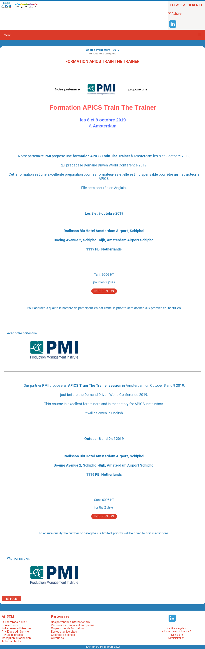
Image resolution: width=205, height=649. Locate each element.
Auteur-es (57, 638)
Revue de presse (12, 634)
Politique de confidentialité (176, 631)
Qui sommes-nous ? (14, 622)
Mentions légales (176, 628)
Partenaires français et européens (72, 625)
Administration (176, 638)
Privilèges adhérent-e (15, 631)
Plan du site (176, 634)
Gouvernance (10, 625)
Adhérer (175, 13)
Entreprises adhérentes (16, 628)
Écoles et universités (64, 631)
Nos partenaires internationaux (70, 622)
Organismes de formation (67, 628)
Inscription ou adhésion (16, 638)
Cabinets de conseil (63, 634)
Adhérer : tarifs (11, 641)
